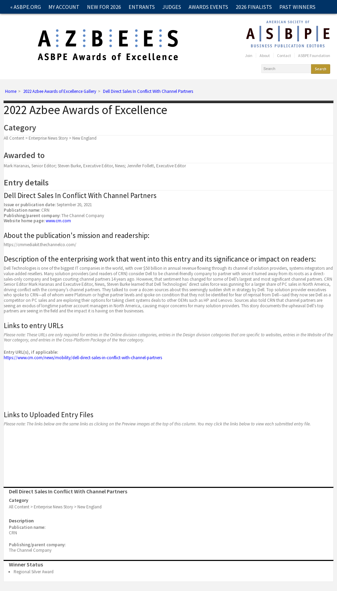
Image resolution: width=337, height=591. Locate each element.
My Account (63, 6)
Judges (171, 6)
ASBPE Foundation (314, 55)
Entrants (142, 6)
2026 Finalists (254, 6)
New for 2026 (104, 6)
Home (10, 91)
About (265, 55)
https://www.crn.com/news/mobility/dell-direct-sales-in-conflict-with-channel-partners (83, 358)
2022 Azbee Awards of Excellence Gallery (59, 91)
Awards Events (208, 6)
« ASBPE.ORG (25, 6)
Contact (21, 20)
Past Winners (297, 6)
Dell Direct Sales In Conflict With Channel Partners (148, 91)
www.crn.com (58, 221)
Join (248, 55)
